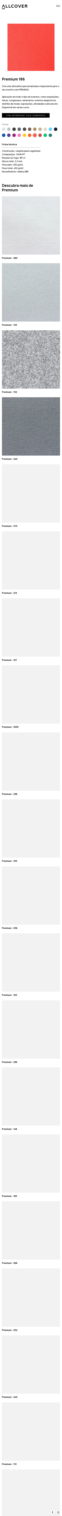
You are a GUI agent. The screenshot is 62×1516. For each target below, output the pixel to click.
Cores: (5, 124)
